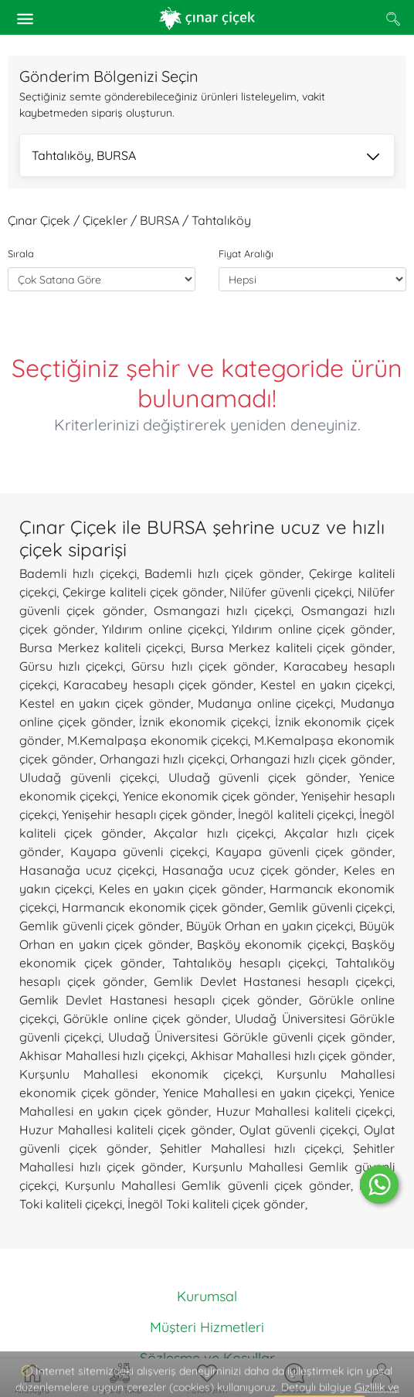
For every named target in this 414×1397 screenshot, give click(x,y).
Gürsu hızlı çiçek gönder (202, 666)
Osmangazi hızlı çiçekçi (223, 610)
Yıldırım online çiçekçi (163, 629)
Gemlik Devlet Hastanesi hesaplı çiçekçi (273, 981)
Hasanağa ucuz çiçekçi (86, 870)
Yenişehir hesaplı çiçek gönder (147, 814)
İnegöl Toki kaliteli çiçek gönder (216, 1204)
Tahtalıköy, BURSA (205, 157)
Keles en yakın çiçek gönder (181, 888)
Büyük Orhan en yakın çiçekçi (270, 925)
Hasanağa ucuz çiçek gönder (249, 870)
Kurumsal (207, 1296)
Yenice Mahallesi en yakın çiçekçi (258, 1092)
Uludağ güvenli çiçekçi (88, 777)
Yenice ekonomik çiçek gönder (209, 796)
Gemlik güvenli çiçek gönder (99, 925)
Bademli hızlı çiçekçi (78, 573)
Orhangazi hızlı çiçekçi (162, 758)
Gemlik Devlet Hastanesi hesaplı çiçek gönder (159, 1000)
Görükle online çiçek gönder (145, 1018)
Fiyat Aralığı (246, 253)
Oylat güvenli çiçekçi (298, 1129)
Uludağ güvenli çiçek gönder (258, 777)
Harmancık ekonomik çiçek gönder (162, 907)
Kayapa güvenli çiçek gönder (303, 851)
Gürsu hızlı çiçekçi (71, 666)
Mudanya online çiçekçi (265, 703)
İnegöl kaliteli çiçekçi (296, 814)
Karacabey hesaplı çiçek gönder (158, 684)
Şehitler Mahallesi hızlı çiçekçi (250, 1148)
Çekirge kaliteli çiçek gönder (143, 592)
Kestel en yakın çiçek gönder (105, 703)
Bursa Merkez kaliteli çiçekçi (101, 647)
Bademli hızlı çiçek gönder (222, 573)
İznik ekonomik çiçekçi (203, 721)
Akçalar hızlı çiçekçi (213, 833)
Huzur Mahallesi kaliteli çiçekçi (304, 1111)
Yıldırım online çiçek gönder (312, 629)
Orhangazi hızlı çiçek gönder (311, 758)
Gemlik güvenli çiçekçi (330, 907)
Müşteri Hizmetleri (207, 1327)
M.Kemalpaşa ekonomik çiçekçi (158, 740)
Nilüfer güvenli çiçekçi (290, 592)
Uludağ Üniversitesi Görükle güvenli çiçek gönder (250, 1037)
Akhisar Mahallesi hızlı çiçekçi (102, 1055)
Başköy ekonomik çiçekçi (270, 944)
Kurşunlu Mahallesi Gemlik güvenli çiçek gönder (208, 1185)
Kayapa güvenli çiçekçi (138, 851)
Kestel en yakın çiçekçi (326, 684)
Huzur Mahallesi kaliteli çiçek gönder (125, 1129)
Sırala (21, 253)
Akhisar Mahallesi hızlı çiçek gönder (292, 1055)
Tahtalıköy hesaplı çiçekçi (248, 962)
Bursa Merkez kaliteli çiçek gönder (292, 647)
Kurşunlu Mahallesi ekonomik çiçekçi (139, 1074)
